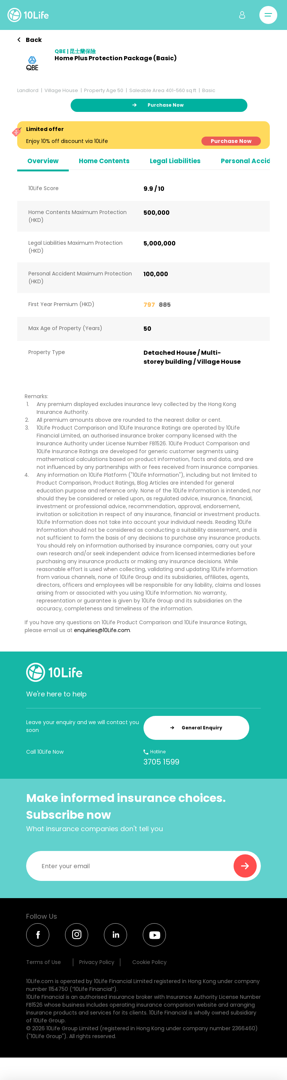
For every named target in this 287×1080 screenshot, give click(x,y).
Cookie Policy (149, 962)
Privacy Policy (96, 962)
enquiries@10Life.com (102, 630)
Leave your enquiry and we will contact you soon (82, 726)
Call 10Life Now (45, 752)
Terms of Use (43, 962)
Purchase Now (231, 141)
